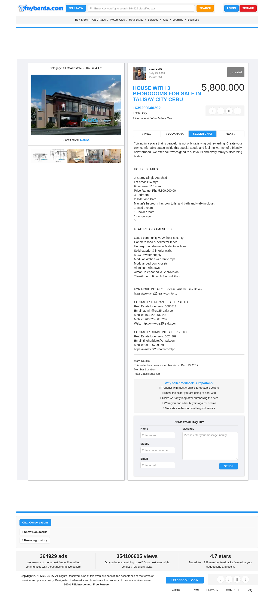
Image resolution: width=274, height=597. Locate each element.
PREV (147, 133)
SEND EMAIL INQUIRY (189, 422)
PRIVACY (212, 590)
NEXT (230, 133)
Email (144, 458)
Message (188, 428)
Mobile (144, 443)
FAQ (249, 590)
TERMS (194, 590)
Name (144, 428)
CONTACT (232, 590)
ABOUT (177, 590)
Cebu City (141, 113)
